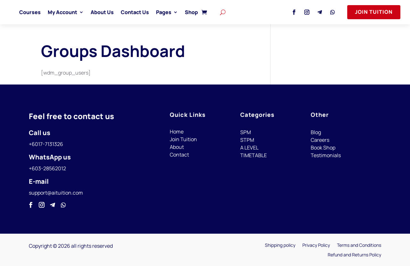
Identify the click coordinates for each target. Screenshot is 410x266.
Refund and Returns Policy (354, 255)
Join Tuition (374, 11)
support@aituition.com (56, 192)
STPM (247, 139)
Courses (44, 12)
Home (177, 131)
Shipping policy (280, 245)
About (177, 146)
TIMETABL (252, 155)
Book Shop (323, 147)
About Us (116, 12)
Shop (205, 12)
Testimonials (326, 155)
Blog (316, 132)
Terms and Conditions (359, 245)
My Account (77, 12)
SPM (245, 132)
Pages (178, 12)
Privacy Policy (316, 245)
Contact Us (149, 12)
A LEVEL (249, 147)
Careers (320, 139)
